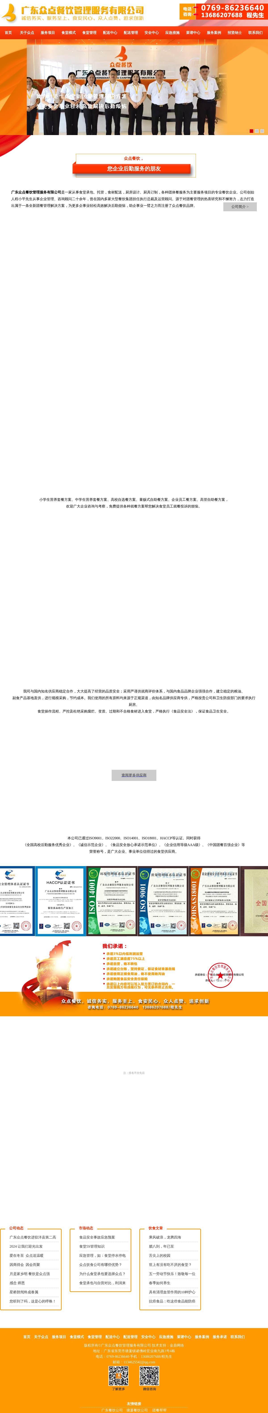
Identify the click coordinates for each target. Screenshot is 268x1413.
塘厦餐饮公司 (137, 1410)
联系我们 (255, 33)
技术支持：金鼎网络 (168, 1345)
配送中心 (110, 33)
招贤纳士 (235, 33)
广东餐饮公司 (112, 1410)
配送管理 (131, 33)
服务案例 (214, 33)
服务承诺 (220, 1337)
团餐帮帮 (159, 1410)
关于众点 (27, 33)
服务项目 (48, 33)
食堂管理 (89, 33)
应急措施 (172, 33)
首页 (8, 33)
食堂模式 (68, 33)
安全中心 (151, 33)
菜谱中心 (193, 33)
